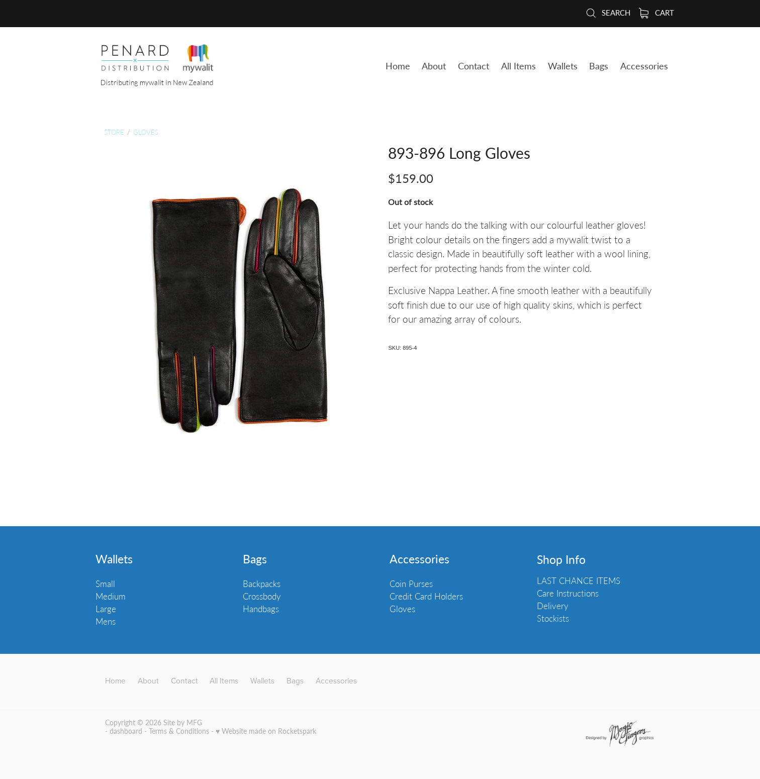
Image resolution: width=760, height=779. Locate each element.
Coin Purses (411, 583)
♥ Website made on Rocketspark (266, 731)
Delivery (552, 605)
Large (106, 608)
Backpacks (261, 583)
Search (607, 12)
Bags (255, 558)
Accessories (419, 558)
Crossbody (262, 596)
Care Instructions (568, 593)
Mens (106, 621)
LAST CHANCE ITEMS (578, 580)
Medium (111, 596)
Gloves (145, 132)
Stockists (553, 618)
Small (105, 583)
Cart (657, 12)
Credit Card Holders (426, 596)
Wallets (114, 558)
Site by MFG (182, 722)
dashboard (126, 731)
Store (114, 132)
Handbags (261, 608)
